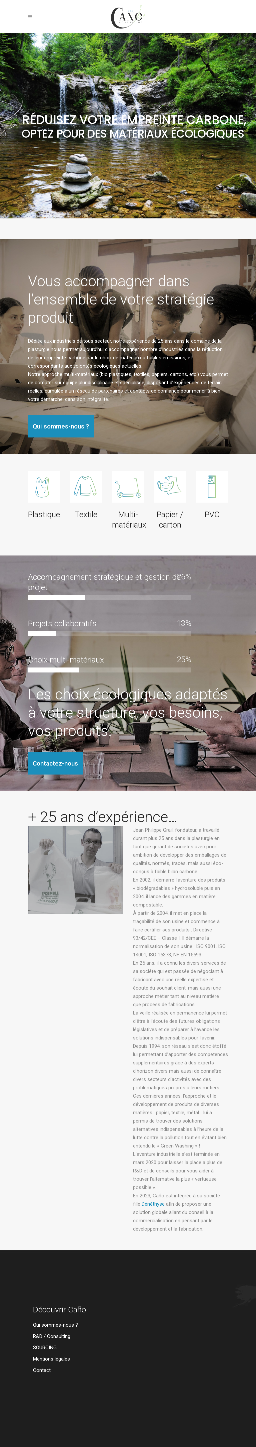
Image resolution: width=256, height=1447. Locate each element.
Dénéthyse (153, 1204)
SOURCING (45, 1348)
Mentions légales (51, 1359)
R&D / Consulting (51, 1336)
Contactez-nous (55, 763)
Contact (42, 1370)
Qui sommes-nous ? (61, 426)
